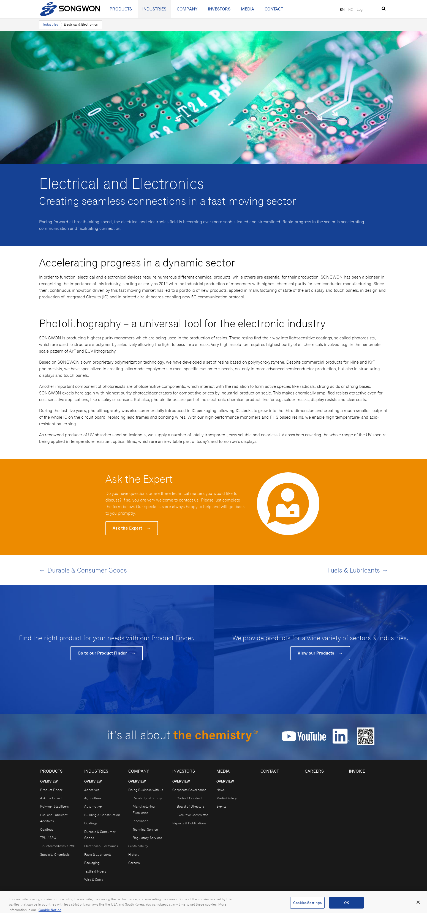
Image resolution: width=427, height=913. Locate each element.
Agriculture (92, 798)
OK (346, 905)
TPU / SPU (48, 838)
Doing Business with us (145, 790)
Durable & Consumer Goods (100, 835)
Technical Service (145, 829)
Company (187, 9)
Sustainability (138, 846)
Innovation (140, 821)
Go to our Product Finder (107, 653)
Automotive (93, 806)
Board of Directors (191, 806)
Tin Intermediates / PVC (57, 846)
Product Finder (51, 790)
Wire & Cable (93, 879)
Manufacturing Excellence (144, 809)
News (220, 790)
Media (247, 9)
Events (221, 806)
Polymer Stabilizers (54, 806)
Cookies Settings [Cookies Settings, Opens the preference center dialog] (307, 905)
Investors (219, 9)
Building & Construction (102, 815)
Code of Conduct (189, 798)
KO (350, 9)
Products (121, 9)
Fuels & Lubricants (97, 854)
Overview (49, 781)
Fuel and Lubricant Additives (53, 818)
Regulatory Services (147, 838)
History (133, 854)
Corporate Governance (189, 790)
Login (361, 9)
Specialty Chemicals (55, 854)
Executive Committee (192, 815)
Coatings (46, 829)
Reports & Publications (189, 823)
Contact (274, 9)
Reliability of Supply (147, 798)
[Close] (418, 905)
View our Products (320, 653)
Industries (154, 9)
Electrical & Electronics (101, 846)
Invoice (357, 771)
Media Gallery (226, 798)
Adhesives (91, 790)
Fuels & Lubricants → (357, 570)
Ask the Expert (132, 528)
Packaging (92, 863)
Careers (134, 863)
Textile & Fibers (95, 871)
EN (342, 9)
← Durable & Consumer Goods (83, 570)
